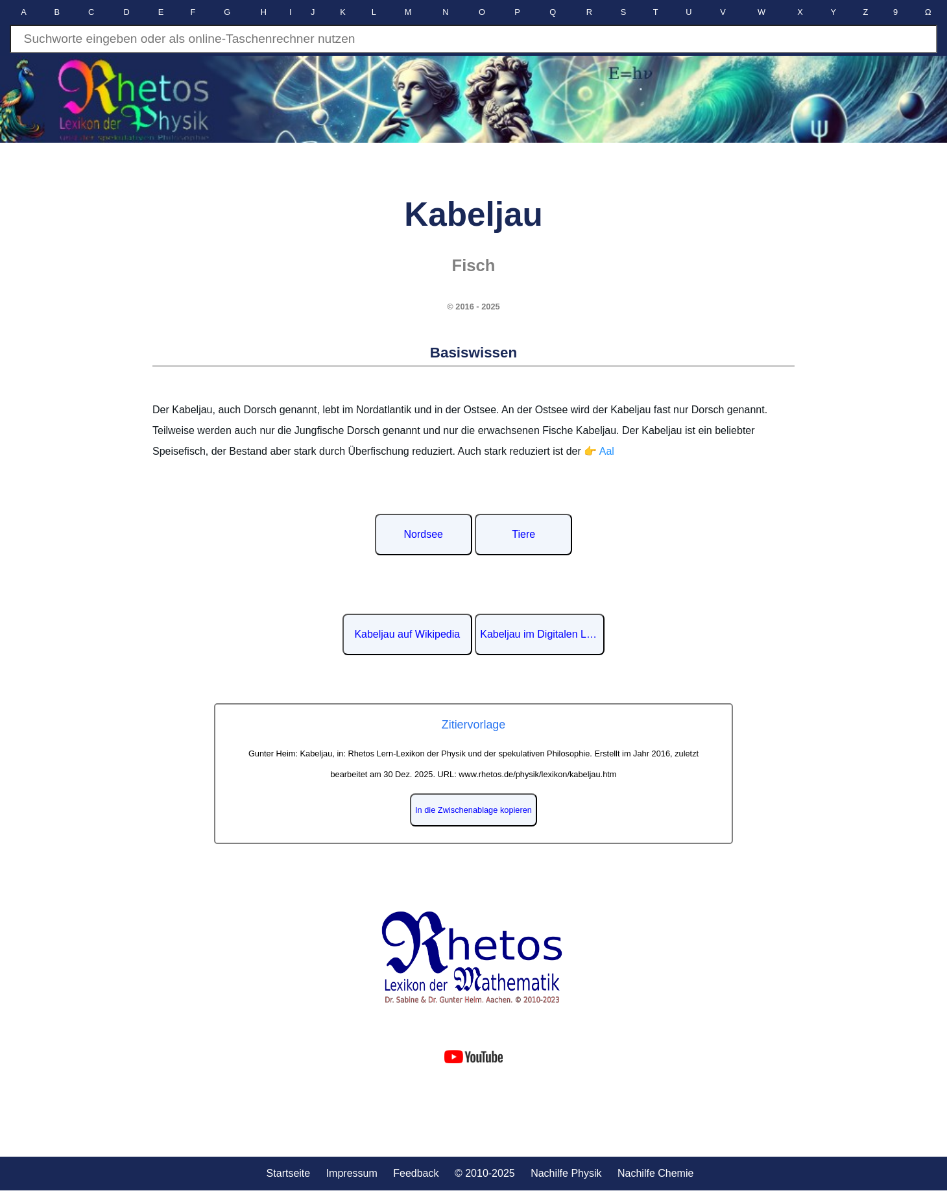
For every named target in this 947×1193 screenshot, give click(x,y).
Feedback (415, 1173)
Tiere (523, 534)
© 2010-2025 (485, 1173)
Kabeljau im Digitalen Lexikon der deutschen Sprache (542, 634)
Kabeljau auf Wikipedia (407, 634)
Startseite (289, 1173)
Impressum (352, 1173)
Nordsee (423, 534)
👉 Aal (599, 451)
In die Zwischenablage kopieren (473, 810)
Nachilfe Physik (566, 1173)
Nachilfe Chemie (655, 1173)
